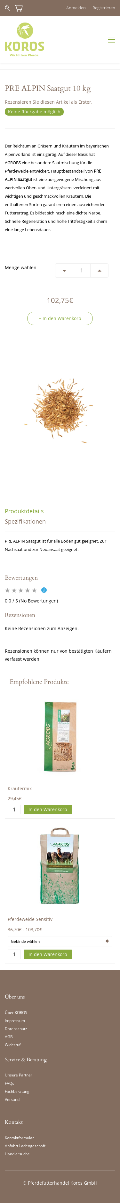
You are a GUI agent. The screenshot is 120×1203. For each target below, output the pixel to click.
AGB (9, 1036)
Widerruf (12, 1044)
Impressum (15, 1020)
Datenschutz (16, 1028)
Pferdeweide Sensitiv (30, 919)
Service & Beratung (26, 1059)
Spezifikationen (25, 521)
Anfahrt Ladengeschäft (25, 1146)
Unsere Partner (18, 1075)
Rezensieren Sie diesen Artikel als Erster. (48, 102)
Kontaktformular (19, 1138)
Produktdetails (24, 511)
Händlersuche (17, 1154)
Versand (12, 1099)
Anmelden (76, 8)
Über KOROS (16, 1012)
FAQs (9, 1083)
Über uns (15, 996)
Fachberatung (17, 1091)
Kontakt (14, 1122)
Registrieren (103, 8)
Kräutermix (20, 788)
